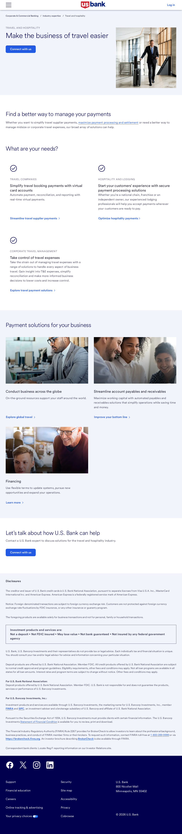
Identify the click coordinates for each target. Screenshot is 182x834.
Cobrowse (67, 816)
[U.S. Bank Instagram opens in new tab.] (36, 765)
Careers (11, 799)
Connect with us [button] (20, 49)
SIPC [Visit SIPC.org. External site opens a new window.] (21, 708)
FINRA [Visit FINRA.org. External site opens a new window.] (9, 708)
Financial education (18, 790)
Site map (66, 790)
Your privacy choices (22, 816)
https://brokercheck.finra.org (23, 738)
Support (11, 782)
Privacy (65, 807)
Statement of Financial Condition (38, 721)
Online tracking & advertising (24, 807)
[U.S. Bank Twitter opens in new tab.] (23, 765)
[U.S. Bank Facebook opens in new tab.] (9, 765)
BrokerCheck (86, 738)
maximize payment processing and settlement (108, 122)
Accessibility (69, 799)
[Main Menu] (8, 5)
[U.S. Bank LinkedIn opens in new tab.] (49, 765)
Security (66, 782)
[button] (171, 5)
